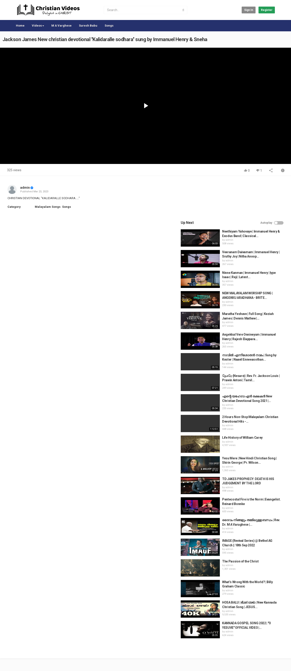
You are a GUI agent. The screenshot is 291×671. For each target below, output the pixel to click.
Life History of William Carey (251, 399)
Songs (109, 25)
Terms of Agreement (53, 648)
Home (20, 25)
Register (266, 10)
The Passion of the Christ (249, 523)
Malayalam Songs (47, 206)
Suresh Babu (88, 25)
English (267, 662)
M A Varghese (61, 25)
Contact (30, 648)
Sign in (248, 10)
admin (25, 187)
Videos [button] (38, 25)
